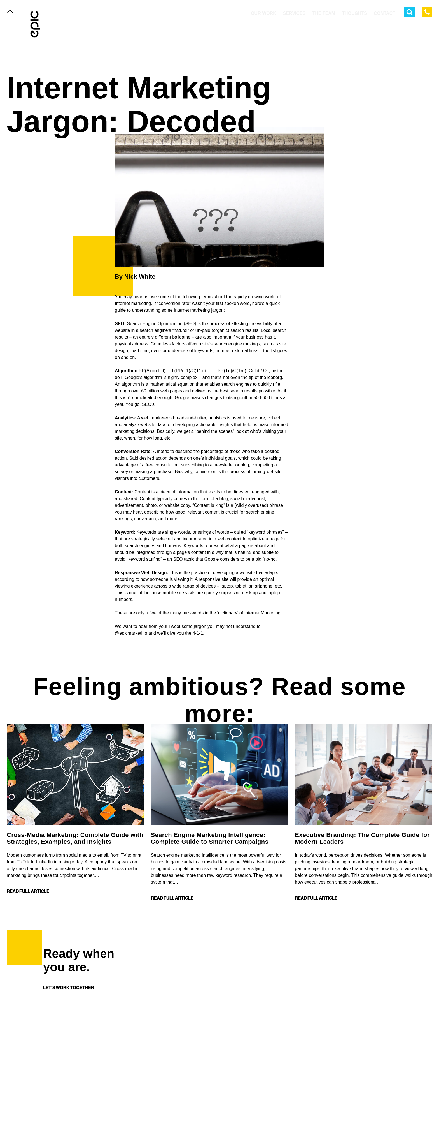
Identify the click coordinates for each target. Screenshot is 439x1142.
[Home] (35, 24)
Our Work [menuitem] (263, 13)
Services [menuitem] (294, 13)
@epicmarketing (131, 633)
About (53, 1101)
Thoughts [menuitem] (354, 13)
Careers (56, 1125)
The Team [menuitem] (323, 13)
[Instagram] (225, 1126)
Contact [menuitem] (384, 13)
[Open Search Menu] (409, 12)
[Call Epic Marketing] (427, 12)
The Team (56, 1077)
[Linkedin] (236, 1126)
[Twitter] (203, 1126)
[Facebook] (214, 1126)
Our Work (57, 1053)
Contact (56, 1113)
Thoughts (58, 1089)
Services (56, 1065)
